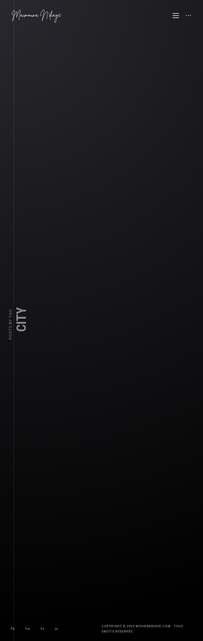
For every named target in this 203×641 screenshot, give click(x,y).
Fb (10, 626)
